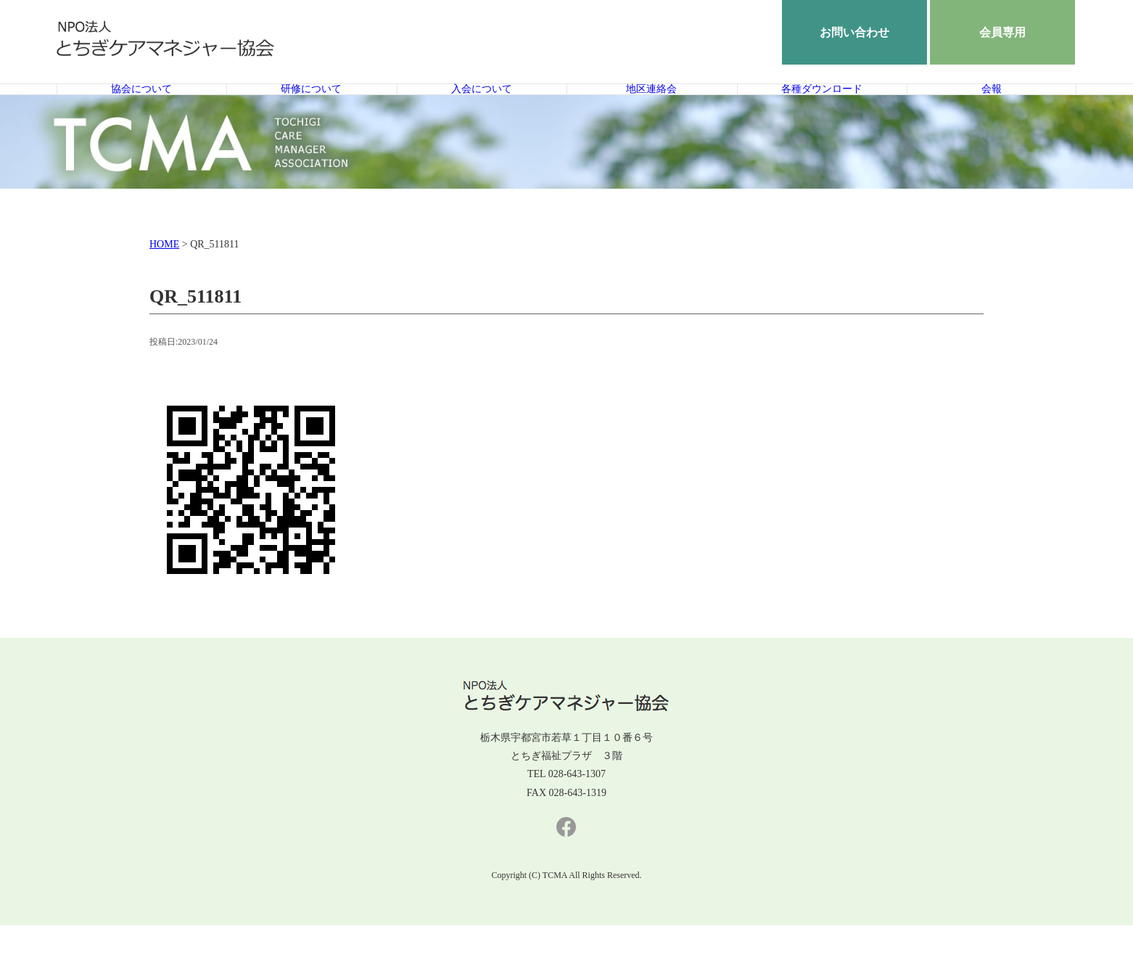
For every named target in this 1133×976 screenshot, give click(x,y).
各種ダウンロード (822, 114)
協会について (141, 114)
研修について (311, 114)
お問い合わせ (854, 32)
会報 (991, 114)
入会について (481, 114)
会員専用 (1002, 32)
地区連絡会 (651, 114)
